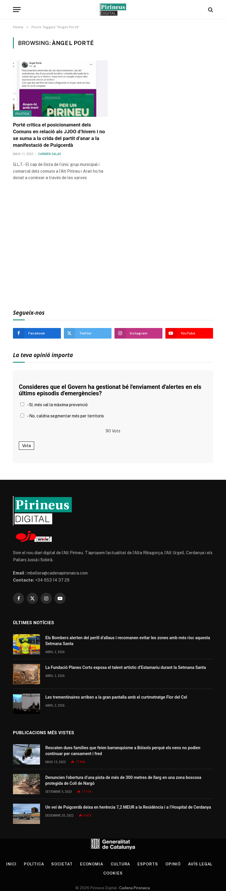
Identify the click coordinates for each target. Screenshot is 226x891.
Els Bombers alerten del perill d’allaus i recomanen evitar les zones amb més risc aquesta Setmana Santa (127, 640)
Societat (61, 864)
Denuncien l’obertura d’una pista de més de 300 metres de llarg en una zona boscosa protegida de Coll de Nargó (123, 780)
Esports (147, 864)
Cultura (120, 864)
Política (22, 113)
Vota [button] (26, 445)
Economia (91, 864)
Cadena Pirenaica (134, 888)
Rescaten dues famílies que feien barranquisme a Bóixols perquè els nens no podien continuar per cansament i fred (122, 750)
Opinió (173, 864)
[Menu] (17, 9)
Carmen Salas (49, 154)
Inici (11, 864)
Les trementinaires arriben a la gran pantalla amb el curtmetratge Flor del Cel (116, 697)
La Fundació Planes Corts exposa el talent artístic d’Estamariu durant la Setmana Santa (125, 667)
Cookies (112, 873)
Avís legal (200, 864)
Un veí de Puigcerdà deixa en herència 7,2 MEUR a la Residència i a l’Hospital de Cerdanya (128, 807)
